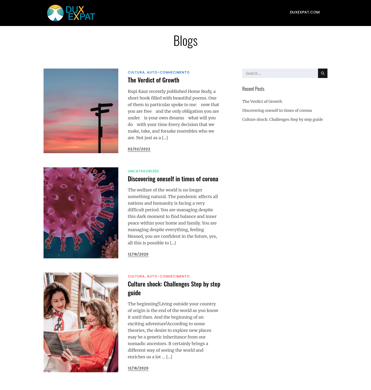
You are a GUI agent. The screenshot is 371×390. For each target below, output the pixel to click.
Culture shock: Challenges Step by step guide (174, 288)
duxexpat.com (305, 12)
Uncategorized (143, 171)
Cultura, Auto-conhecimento (159, 72)
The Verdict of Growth (153, 79)
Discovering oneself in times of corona (173, 178)
